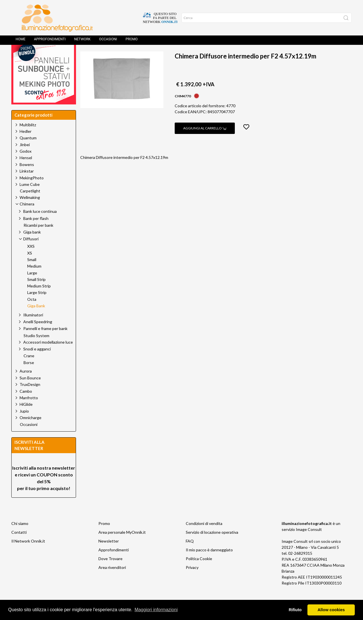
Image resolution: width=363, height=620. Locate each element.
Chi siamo (19, 536)
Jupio (24, 423)
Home (21, 41)
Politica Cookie (199, 571)
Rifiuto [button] (295, 610)
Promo (132, 41)
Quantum (28, 150)
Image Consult (309, 542)
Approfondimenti (50, 41)
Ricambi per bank (38, 238)
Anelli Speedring (37, 334)
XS (29, 266)
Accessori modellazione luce (48, 354)
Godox (25, 163)
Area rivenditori (112, 580)
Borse (29, 375)
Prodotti (111, 55)
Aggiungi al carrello (204, 141)
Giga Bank (196, 55)
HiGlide (26, 417)
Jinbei (25, 157)
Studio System (36, 348)
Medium (34, 279)
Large (32, 285)
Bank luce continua (40, 224)
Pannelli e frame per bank (45, 341)
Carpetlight (30, 203)
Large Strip (37, 305)
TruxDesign (30, 397)
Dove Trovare (110, 571)
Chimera (138, 55)
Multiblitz (28, 137)
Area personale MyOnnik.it (122, 545)
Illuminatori (33, 327)
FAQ (190, 553)
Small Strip (36, 292)
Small (31, 272)
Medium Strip (39, 299)
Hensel (26, 170)
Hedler (25, 144)
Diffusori (166, 55)
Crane (29, 368)
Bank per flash (35, 231)
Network (82, 41)
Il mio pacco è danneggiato (209, 562)
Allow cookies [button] (331, 610)
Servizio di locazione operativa (212, 545)
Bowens (27, 177)
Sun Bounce (30, 390)
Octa (31, 312)
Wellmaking (30, 210)
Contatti (19, 545)
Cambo (26, 404)
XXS (31, 259)
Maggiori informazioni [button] (156, 609)
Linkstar (27, 183)
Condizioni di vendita (204, 536)
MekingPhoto (32, 190)
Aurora (26, 383)
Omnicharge (30, 430)
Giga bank (32, 244)
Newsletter (108, 553)
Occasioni (108, 41)
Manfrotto (29, 410)
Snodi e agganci (37, 361)
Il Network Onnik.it (28, 553)
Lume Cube (30, 197)
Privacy (192, 580)
